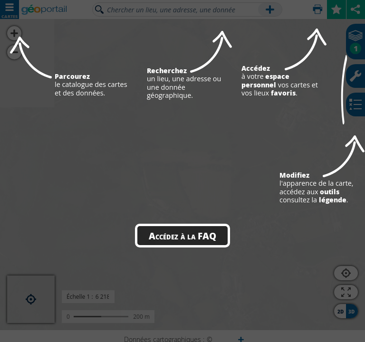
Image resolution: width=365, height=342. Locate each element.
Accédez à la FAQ (182, 235)
